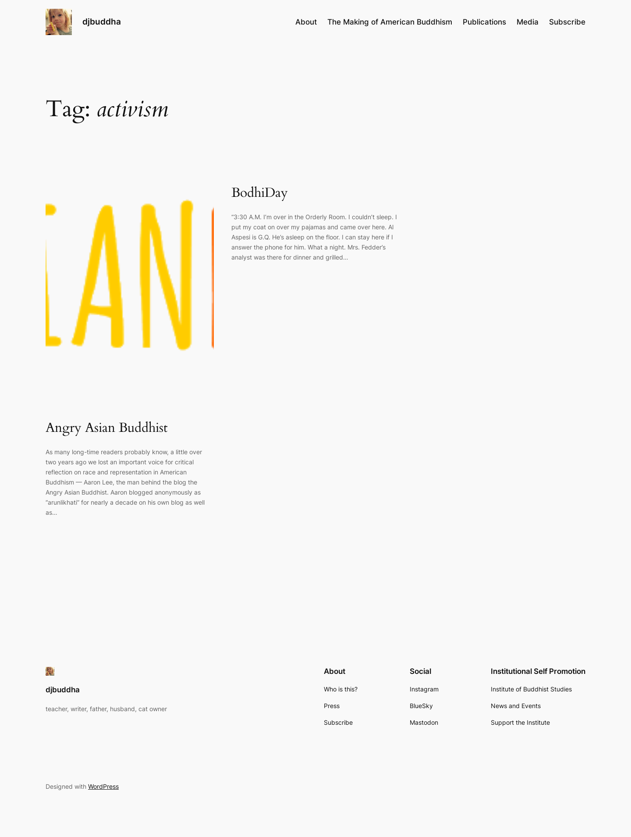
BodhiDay (259, 193)
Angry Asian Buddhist (106, 428)
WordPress (103, 786)
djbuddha (101, 21)
